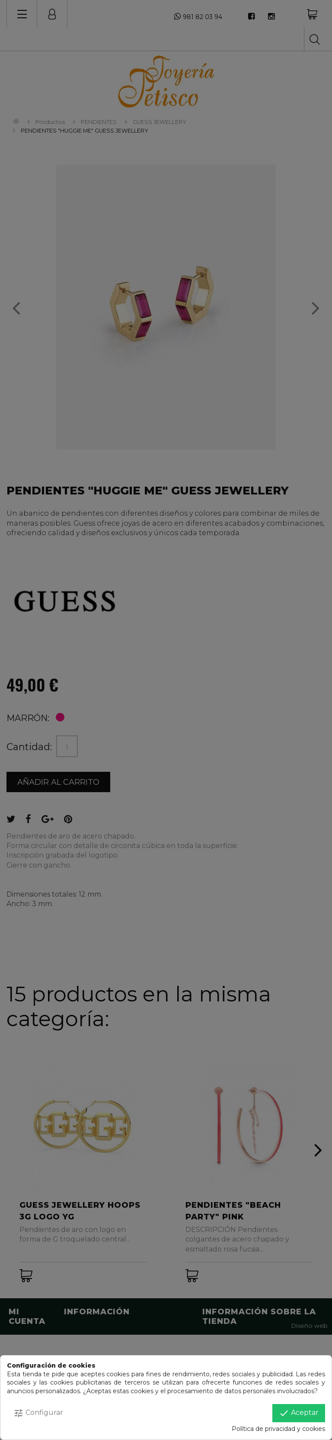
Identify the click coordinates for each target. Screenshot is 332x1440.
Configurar (38, 1413)
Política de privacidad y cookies (278, 1429)
